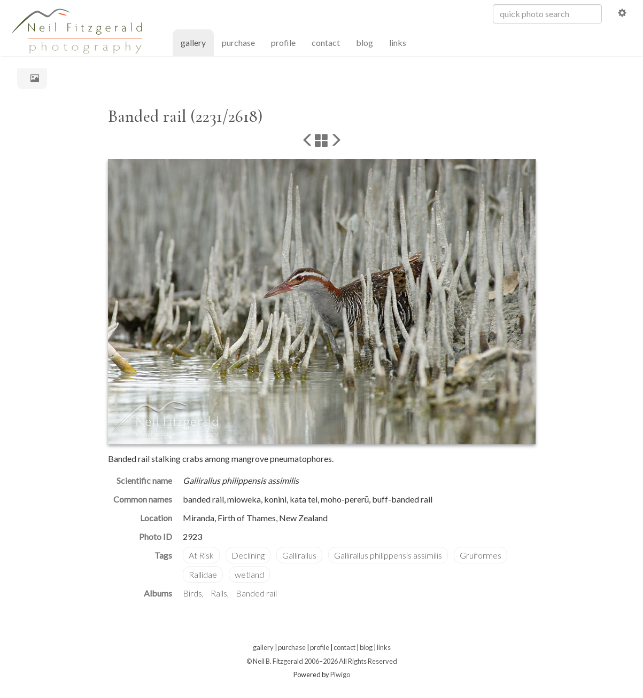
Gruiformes (480, 555)
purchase (238, 42)
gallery (197, 42)
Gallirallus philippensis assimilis (388, 555)
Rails (219, 593)
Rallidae (203, 574)
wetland (249, 574)
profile (283, 42)
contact (326, 42)
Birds (192, 593)
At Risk (201, 555)
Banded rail (256, 593)
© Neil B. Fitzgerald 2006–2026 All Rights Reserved (321, 661)
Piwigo (340, 674)
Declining (248, 555)
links (397, 42)
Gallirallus (299, 555)
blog (364, 42)
